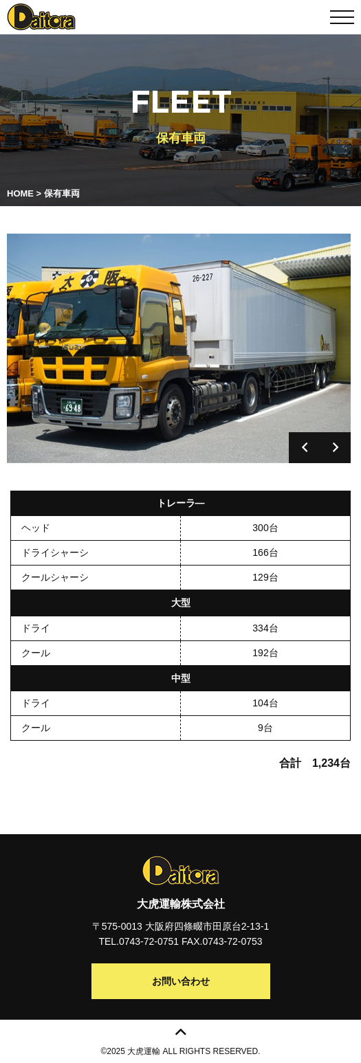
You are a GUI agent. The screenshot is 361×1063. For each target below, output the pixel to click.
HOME (20, 193)
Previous (304, 447)
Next (335, 447)
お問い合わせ (181, 981)
